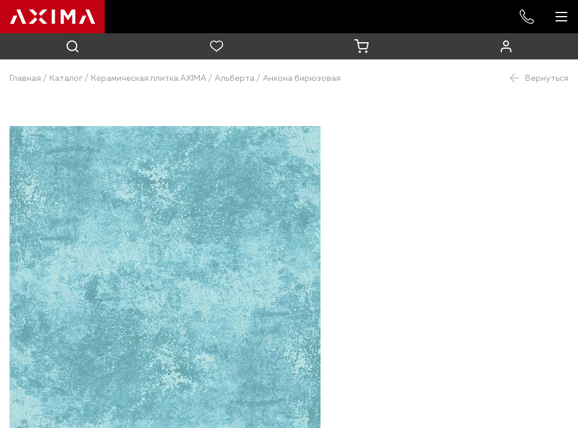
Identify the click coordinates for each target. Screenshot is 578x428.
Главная (25, 78)
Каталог (66, 78)
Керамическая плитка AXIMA (148, 78)
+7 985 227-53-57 (527, 17)
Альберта (235, 78)
